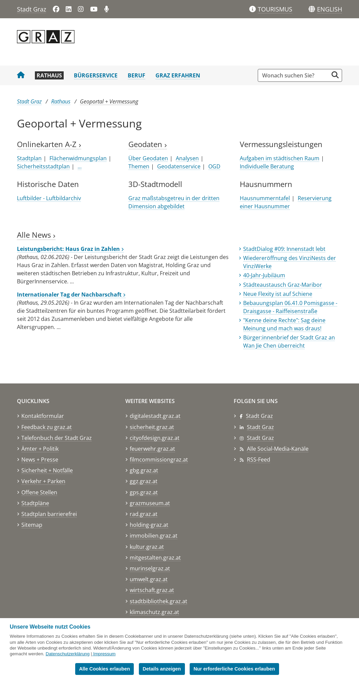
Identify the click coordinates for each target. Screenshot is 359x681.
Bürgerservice (96, 75)
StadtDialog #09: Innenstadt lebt (284, 249)
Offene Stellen (39, 492)
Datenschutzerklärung (68, 653)
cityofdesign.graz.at (155, 438)
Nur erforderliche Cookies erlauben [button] (234, 669)
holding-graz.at (149, 525)
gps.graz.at (144, 492)
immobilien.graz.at (153, 535)
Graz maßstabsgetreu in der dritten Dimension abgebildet (173, 202)
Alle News (36, 235)
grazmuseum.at (150, 503)
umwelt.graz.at (149, 579)
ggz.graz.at (143, 481)
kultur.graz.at (147, 546)
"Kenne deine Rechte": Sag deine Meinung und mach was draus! (284, 324)
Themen (138, 166)
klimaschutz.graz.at (154, 612)
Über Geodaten (148, 158)
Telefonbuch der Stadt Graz (56, 438)
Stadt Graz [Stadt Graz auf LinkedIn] (260, 427)
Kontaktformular (42, 416)
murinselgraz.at (150, 568)
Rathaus (49, 75)
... (80, 166)
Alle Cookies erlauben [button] (104, 669)
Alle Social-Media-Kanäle (278, 448)
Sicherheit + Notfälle (47, 470)
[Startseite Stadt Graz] (21, 75)
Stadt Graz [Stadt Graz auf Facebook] (259, 416)
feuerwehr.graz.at (152, 448)
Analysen (187, 158)
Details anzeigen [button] (162, 669)
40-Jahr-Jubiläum (264, 275)
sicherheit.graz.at (152, 427)
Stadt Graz (31, 9)
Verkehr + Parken (43, 481)
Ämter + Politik (40, 448)
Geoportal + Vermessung (109, 101)
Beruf (136, 75)
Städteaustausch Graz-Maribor (282, 284)
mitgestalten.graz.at (155, 557)
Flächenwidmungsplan (78, 158)
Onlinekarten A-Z (49, 144)
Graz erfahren (177, 75)
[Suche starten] (335, 74)
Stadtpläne (35, 503)
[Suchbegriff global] (295, 75)
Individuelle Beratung (267, 166)
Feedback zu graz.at (46, 427)
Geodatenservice (178, 166)
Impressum (104, 653)
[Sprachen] (312, 9)
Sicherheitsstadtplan (43, 166)
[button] (329, 9)
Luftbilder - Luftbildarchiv (49, 198)
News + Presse (39, 459)
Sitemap (31, 525)
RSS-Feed (258, 459)
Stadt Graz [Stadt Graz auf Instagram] (260, 438)
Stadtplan (29, 158)
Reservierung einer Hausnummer (286, 202)
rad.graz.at (143, 514)
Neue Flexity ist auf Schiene (277, 294)
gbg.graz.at (144, 470)
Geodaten (147, 144)
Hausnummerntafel (265, 198)
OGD (214, 166)
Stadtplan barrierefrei (49, 514)
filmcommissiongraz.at (159, 459)
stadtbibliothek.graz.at (158, 601)
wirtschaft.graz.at (152, 590)
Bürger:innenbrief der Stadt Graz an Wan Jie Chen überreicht (289, 341)
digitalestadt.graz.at (155, 416)
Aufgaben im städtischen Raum (279, 158)
